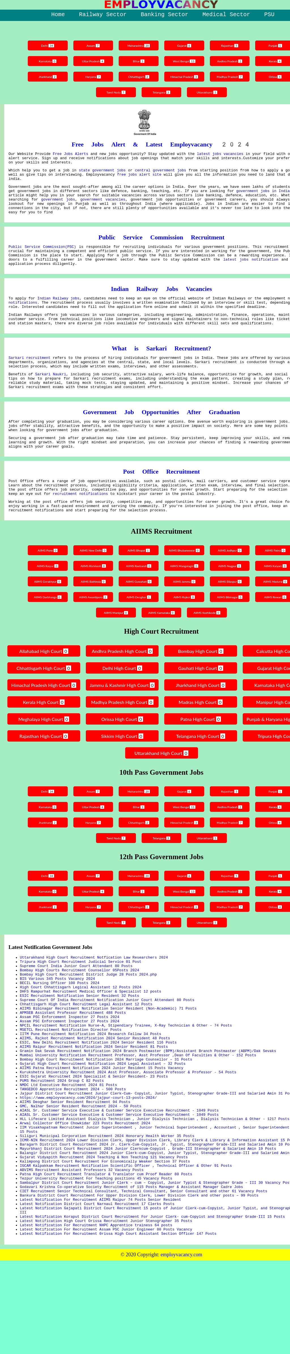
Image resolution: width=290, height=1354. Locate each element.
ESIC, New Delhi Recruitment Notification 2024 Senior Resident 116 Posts (98, 1097)
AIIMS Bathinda (91, 619)
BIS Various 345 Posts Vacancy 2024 (57, 1020)
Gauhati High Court (200, 705)
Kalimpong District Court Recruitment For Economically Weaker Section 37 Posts (105, 1240)
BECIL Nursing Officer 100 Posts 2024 (59, 1026)
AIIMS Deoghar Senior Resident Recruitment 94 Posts (75, 1168)
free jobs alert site (139, 178)
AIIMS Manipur (115, 650)
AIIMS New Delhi (91, 588)
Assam (91, 45)
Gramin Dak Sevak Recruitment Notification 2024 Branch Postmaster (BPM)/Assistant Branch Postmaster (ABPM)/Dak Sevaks (148, 1107)
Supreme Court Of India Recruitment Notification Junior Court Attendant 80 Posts (107, 1046)
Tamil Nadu (115, 92)
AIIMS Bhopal (138, 588)
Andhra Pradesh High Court (122, 688)
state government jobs (102, 173)
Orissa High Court (122, 756)
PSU (269, 14)
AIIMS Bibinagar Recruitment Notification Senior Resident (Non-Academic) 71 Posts (108, 1056)
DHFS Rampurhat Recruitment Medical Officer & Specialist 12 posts (90, 1036)
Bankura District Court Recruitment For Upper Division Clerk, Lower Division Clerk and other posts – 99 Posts (139, 1280)
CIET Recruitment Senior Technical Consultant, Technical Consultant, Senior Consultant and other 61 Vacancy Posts (143, 1275)
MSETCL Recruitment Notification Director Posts (70, 1082)
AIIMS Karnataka (161, 650)
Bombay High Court (200, 688)
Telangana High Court (200, 773)
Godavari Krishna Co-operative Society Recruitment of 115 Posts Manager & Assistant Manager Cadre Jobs (131, 1270)
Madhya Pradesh (232, 76)
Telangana (162, 92)
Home (58, 14)
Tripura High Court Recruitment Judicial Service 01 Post (80, 1000)
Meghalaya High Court (43, 756)
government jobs (58, 207)
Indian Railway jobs (58, 314)
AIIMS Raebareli (138, 603)
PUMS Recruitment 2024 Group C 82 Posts (62, 1143)
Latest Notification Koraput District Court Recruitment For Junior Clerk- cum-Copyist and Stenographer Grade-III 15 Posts (152, 1306)
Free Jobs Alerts (70, 154)
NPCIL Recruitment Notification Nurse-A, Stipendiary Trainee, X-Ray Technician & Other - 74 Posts (126, 1077)
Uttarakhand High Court (161, 790)
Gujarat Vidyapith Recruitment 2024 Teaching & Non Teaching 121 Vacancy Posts (104, 1235)
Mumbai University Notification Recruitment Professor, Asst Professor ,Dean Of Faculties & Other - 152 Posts (138, 1112)
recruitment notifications (80, 528)
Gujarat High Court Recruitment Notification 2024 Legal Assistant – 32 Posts (102, 1122)
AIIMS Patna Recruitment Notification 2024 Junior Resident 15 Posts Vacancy (101, 1128)
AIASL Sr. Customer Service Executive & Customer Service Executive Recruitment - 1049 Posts (119, 1178)
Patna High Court (200, 756)
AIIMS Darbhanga (45, 634)
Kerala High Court (44, 739)
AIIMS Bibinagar (231, 634)
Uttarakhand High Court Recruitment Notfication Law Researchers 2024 (94, 995)
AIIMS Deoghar (138, 634)
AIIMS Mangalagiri (185, 604)
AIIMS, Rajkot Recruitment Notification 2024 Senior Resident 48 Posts (95, 1092)
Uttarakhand (208, 92)
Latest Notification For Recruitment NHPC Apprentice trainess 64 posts (96, 1316)
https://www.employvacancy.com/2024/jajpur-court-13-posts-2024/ (88, 1163)
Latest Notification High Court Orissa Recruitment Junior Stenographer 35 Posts (106, 1311)
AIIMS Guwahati (138, 619)
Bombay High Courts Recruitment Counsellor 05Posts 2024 (79, 1010)
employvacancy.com (181, 1348)
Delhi (44, 45)
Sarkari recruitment (29, 378)
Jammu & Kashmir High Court (122, 723)
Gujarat (185, 45)
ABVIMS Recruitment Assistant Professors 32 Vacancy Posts (82, 1250)
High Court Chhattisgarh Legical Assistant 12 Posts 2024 (80, 1031)
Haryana (91, 76)
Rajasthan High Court (44, 773)
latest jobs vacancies (220, 154)
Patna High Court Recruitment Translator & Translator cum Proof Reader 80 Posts (106, 1255)
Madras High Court (201, 739)
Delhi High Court (122, 705)
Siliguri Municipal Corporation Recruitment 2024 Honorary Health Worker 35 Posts (107, 1209)
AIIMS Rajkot (184, 634)
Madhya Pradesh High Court (122, 739)
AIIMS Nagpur (231, 603)
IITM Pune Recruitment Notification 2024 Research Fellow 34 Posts (90, 1087)
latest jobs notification (250, 273)
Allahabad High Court (43, 688)
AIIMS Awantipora (91, 634)
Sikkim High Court (122, 773)
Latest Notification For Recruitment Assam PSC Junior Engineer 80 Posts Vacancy (106, 1321)
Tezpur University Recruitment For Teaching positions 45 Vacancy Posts (96, 1260)
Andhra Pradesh (231, 61)
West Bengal (185, 61)
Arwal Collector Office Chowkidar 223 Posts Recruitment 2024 (85, 1194)
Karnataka (45, 61)
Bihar (138, 61)
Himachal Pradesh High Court (43, 723)
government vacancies (102, 207)
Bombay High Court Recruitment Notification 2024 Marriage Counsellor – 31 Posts (106, 1117)
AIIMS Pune (44, 588)
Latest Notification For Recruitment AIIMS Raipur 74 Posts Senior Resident (100, 1286)
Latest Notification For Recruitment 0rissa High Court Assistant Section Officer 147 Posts (118, 1326)
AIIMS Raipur (44, 603)
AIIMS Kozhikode (208, 650)
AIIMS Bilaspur (231, 619)
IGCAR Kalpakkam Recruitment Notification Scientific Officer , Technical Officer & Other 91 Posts (126, 1245)
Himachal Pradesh (185, 76)
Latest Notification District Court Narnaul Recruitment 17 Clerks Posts (97, 1291)
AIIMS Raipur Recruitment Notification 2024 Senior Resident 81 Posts (94, 1102)
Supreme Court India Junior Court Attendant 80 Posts (76, 1005)
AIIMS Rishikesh (91, 603)
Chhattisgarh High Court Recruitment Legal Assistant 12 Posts (86, 1051)
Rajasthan (231, 45)
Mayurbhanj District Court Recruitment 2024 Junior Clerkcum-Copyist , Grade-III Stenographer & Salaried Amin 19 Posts (148, 1224)
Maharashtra (138, 45)
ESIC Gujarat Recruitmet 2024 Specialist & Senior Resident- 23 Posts (94, 1138)
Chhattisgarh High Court (43, 705)
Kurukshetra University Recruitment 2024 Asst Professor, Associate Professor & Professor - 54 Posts (128, 1133)
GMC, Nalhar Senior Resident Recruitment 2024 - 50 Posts (80, 1173)
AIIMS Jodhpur (231, 588)
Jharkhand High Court (201, 722)
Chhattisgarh (138, 76)
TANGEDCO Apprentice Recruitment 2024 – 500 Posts (73, 1153)
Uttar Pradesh (91, 61)
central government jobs (160, 173)
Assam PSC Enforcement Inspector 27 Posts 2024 (69, 1066)
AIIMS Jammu (185, 619)
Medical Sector (226, 14)
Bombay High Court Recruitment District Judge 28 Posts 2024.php (88, 1015)
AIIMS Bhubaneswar (185, 589)
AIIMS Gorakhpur (44, 619)
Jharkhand (44, 76)
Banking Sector (164, 14)
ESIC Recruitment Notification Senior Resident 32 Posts (79, 1041)
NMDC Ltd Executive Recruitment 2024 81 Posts (68, 1148)
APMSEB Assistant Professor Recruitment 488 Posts (73, 1061)
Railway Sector (103, 14)
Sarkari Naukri (50, 397)
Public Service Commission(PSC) (42, 258)
